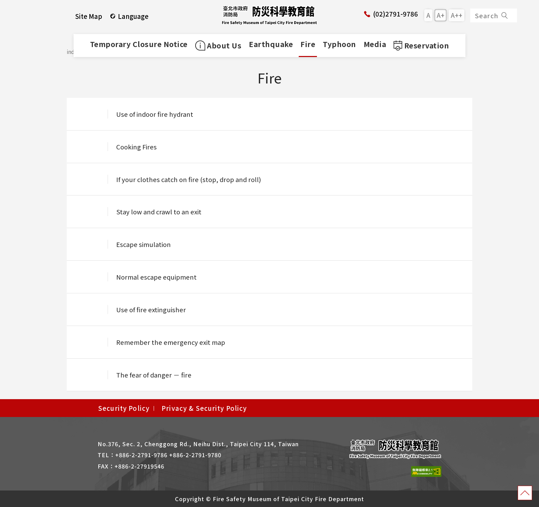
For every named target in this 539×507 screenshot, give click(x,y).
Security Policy (124, 408)
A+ (440, 15)
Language (129, 16)
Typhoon (339, 44)
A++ (456, 15)
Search (492, 15)
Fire (307, 44)
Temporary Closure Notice (139, 44)
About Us (218, 45)
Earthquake (271, 44)
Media (375, 44)
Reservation (421, 45)
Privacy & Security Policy (204, 408)
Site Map (88, 16)
